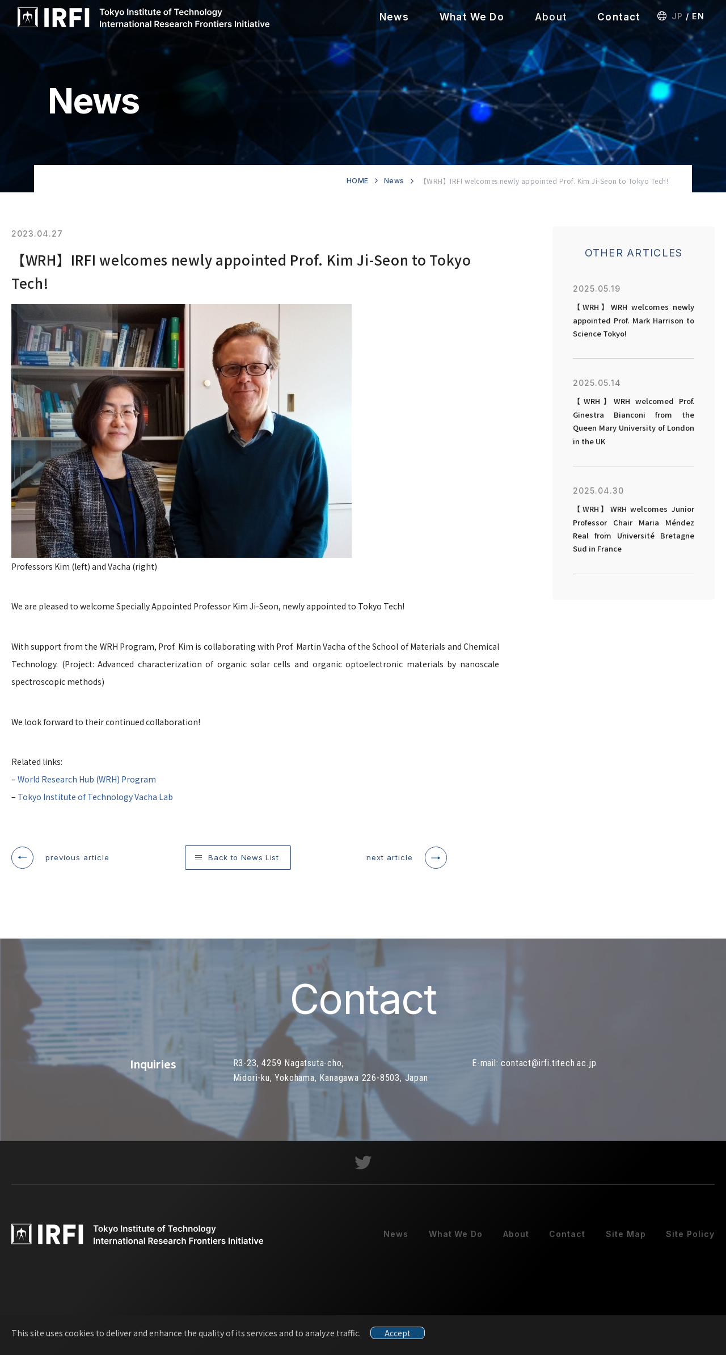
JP (677, 16)
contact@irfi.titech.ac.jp (548, 1071)
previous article (77, 857)
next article (389, 857)
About (551, 17)
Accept (398, 1333)
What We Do (472, 17)
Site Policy (690, 1241)
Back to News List (243, 857)
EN (695, 16)
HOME (358, 180)
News (394, 17)
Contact (618, 17)
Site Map (626, 1241)
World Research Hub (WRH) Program (87, 779)
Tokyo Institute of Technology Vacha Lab (95, 796)
